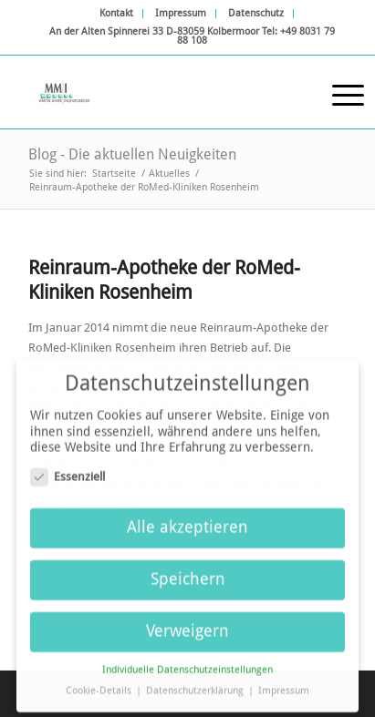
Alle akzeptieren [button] (187, 522)
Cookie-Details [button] (100, 685)
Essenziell (67, 470)
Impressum (180, 13)
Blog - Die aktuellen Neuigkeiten (132, 154)
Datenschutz (256, 13)
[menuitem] (116, 13)
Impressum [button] (283, 685)
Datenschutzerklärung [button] (196, 685)
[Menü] (339, 92)
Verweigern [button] (187, 626)
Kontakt (116, 13)
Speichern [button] (188, 574)
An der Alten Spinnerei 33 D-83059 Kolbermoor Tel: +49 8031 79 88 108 (192, 36)
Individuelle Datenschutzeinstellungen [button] (187, 665)
